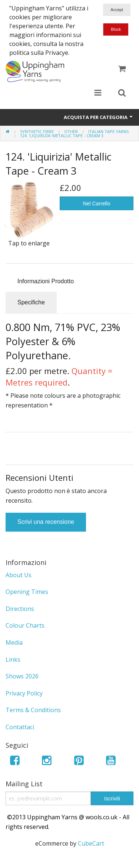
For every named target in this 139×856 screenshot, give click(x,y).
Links (13, 659)
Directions (20, 609)
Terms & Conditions (33, 710)
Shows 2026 (22, 676)
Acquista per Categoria (98, 117)
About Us (19, 575)
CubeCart (91, 843)
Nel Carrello (96, 203)
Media (14, 642)
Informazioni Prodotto (45, 281)
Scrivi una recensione (45, 522)
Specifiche (31, 302)
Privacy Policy (24, 693)
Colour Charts (25, 625)
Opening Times (27, 592)
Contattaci (20, 727)
